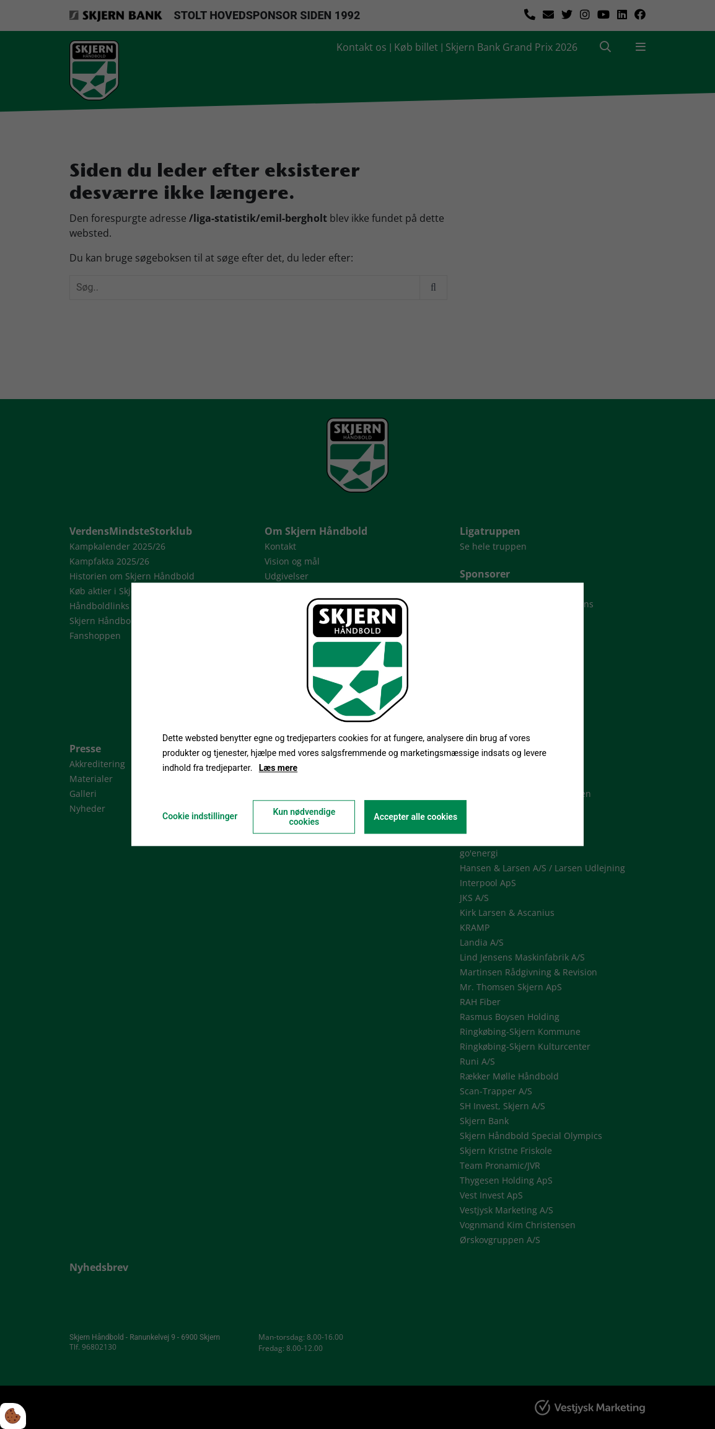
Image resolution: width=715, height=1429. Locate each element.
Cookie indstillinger (199, 817)
